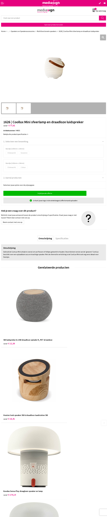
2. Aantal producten (12, 177)
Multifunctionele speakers (46, 31)
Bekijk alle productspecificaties (15, 134)
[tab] (45, 238)
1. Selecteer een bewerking (15, 141)
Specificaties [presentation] (62, 238)
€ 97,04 (61, 395)
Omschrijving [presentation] (45, 238)
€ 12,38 (9, 332)
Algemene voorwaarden (63, 467)
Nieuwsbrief (59, 437)
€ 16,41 (61, 329)
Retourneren (6, 474)
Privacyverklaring (61, 474)
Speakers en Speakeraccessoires (23, 31)
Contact (4, 467)
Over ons (58, 433)
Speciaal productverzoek (53, 25)
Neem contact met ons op (12, 222)
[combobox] (50, 18)
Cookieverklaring (61, 470)
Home (3, 31)
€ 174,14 (9, 395)
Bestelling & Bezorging (10, 470)
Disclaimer (58, 477)
